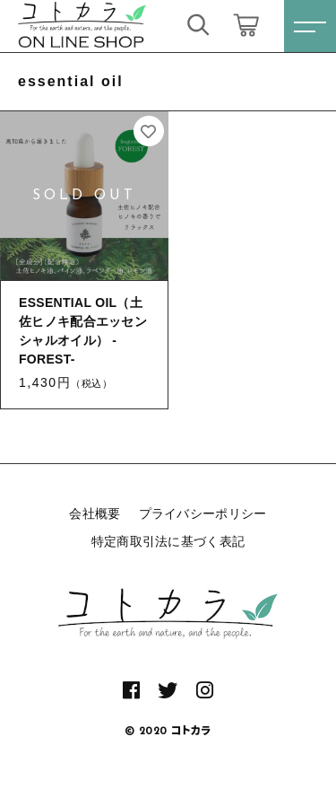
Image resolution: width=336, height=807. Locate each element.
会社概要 (94, 513)
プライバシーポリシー (203, 513)
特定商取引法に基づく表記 (168, 541)
